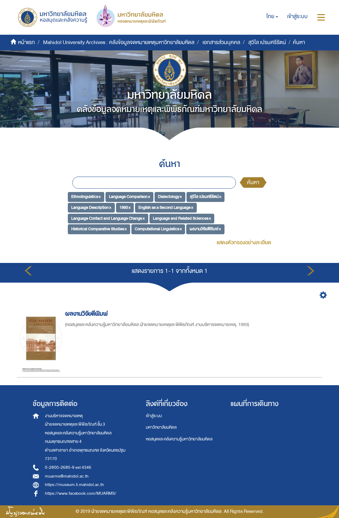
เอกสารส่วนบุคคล (221, 42)
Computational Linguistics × (158, 228)
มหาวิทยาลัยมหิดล (161, 427)
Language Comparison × (129, 196)
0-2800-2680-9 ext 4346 (68, 467)
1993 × (124, 207)
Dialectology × (170, 196)
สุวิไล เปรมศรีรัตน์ (267, 42)
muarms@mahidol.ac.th (67, 476)
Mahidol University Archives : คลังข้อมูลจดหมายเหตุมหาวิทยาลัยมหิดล (118, 42)
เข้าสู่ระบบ (154, 416)
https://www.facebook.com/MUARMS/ (80, 493)
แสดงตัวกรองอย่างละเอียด (244, 242)
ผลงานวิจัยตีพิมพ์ (87, 314)
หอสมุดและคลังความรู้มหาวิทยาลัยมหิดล (179, 439)
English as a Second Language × (165, 207)
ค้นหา (253, 182)
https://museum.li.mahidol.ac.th (74, 484)
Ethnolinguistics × (86, 196)
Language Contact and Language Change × (108, 218)
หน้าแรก (26, 42)
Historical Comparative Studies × (99, 228)
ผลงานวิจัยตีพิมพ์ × (205, 228)
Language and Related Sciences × (182, 218)
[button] (272, 16)
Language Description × (91, 207)
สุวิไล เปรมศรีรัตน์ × (205, 196)
